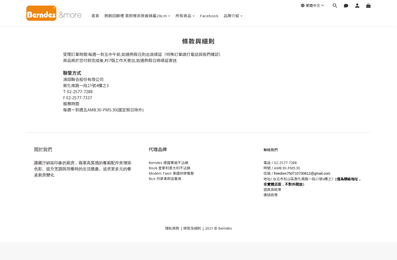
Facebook (209, 15)
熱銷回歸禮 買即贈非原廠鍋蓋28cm (137, 15)
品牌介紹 (233, 15)
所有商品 (185, 15)
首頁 (95, 15)
